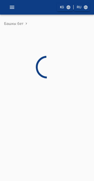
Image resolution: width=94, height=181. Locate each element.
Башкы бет (14, 23)
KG (65, 7)
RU (82, 7)
